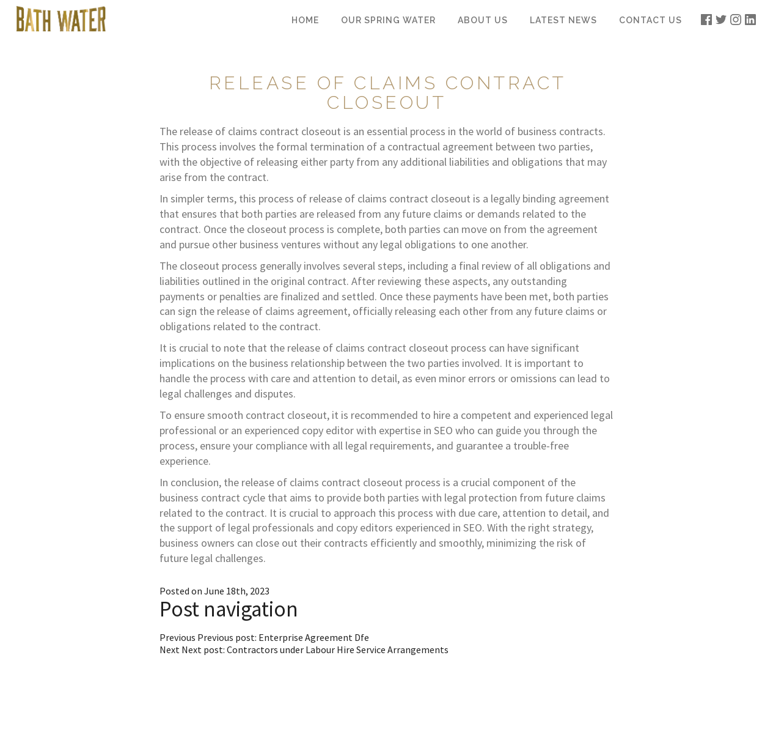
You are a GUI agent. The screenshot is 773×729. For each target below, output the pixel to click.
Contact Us (650, 20)
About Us (483, 20)
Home (305, 20)
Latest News (563, 20)
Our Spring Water (388, 20)
